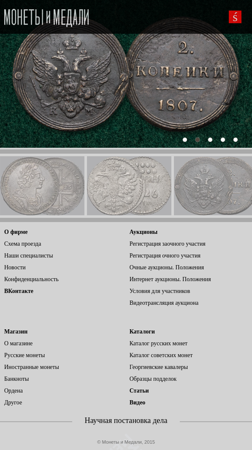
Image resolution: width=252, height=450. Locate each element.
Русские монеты (24, 355)
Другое (13, 402)
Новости (15, 267)
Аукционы (144, 232)
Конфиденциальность (31, 279)
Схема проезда (22, 244)
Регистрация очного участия (165, 255)
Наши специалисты (28, 255)
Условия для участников (160, 291)
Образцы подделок (153, 379)
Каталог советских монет (161, 355)
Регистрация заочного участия (168, 244)
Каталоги (142, 331)
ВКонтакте (18, 291)
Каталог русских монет (159, 343)
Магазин (15, 331)
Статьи (139, 391)
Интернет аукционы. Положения (170, 279)
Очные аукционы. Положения (167, 267)
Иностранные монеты (31, 367)
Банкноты (16, 379)
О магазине (18, 343)
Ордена (13, 391)
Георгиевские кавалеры (159, 367)
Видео (138, 402)
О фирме (15, 232)
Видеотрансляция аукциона (164, 303)
